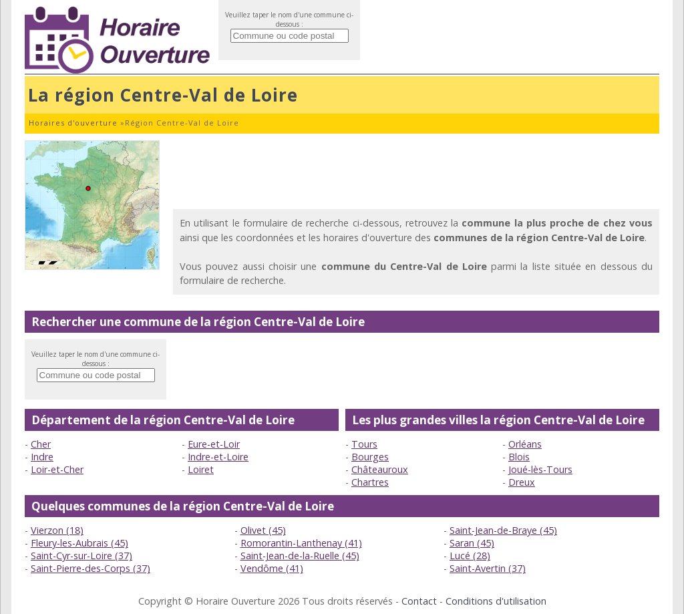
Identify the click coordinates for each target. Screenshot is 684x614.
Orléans (525, 444)
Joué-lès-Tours (540, 469)
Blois (519, 456)
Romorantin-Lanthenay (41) (301, 542)
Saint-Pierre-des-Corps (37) (90, 568)
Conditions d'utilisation (496, 601)
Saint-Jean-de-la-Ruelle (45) (299, 555)
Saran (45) (472, 542)
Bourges (370, 456)
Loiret (201, 469)
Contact (419, 601)
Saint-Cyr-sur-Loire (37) (81, 555)
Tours (364, 444)
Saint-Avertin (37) (488, 568)
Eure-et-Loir (214, 444)
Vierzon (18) (57, 530)
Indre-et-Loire (218, 456)
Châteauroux (379, 469)
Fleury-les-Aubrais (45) (79, 542)
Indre (42, 456)
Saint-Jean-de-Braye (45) (503, 530)
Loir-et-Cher (57, 469)
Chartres (370, 482)
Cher (41, 444)
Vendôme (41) (271, 568)
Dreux (521, 482)
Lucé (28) (470, 555)
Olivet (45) (263, 530)
